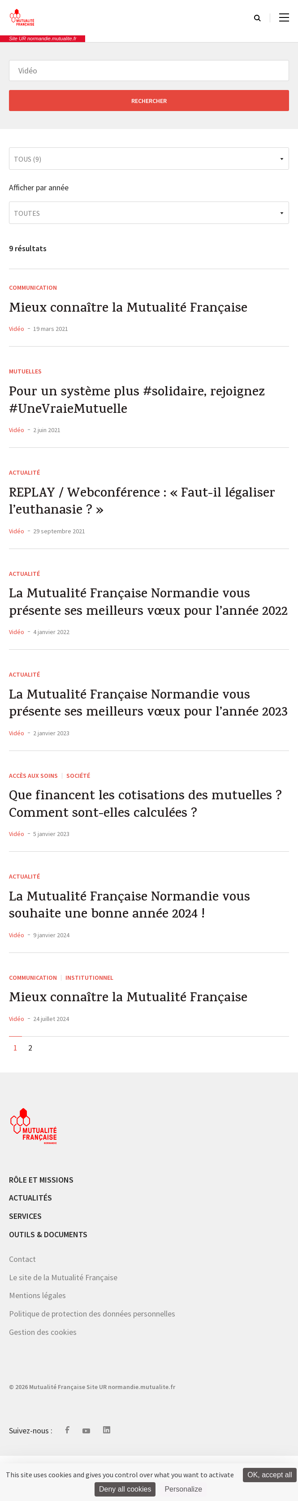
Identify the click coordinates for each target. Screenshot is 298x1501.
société (78, 817)
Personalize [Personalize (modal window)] (183, 1489)
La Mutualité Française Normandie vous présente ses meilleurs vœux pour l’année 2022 (135, 617)
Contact (22, 1304)
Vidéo (16, 330)
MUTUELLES (25, 372)
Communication (33, 287)
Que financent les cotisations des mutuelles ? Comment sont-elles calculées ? (147, 848)
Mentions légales (37, 1341)
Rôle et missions (41, 1225)
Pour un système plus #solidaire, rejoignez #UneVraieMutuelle (138, 403)
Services (25, 1262)
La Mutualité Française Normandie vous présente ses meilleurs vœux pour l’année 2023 (135, 737)
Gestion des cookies (43, 1377)
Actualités (30, 1243)
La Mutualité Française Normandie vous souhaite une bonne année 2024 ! (132, 951)
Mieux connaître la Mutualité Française (130, 310)
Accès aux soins (33, 817)
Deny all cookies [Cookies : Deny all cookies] (125, 1489)
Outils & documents (48, 1279)
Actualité (24, 475)
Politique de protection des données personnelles (92, 1359)
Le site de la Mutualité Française (63, 1322)
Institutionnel (89, 1022)
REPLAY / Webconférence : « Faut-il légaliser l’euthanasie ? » (144, 505)
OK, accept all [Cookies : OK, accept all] (269, 1475)
